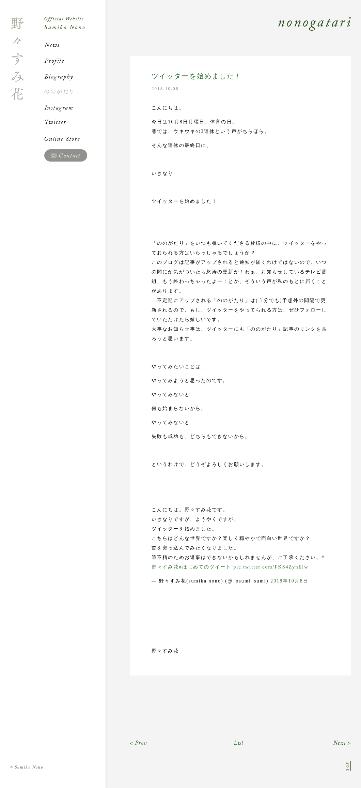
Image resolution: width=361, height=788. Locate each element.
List (239, 743)
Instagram (75, 107)
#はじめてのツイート (205, 567)
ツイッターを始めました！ (197, 76)
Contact (65, 155)
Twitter (75, 123)
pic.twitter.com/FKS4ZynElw (270, 567)
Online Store (75, 139)
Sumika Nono (26, 767)
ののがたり (75, 92)
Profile (75, 61)
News (75, 45)
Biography (75, 76)
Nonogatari (228, 31)
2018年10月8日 (289, 581)
